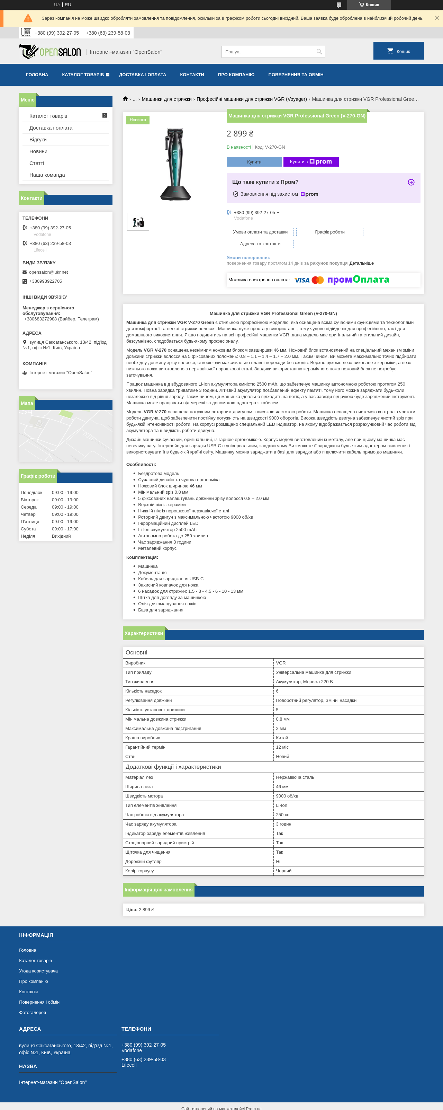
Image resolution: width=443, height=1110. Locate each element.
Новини (38, 151)
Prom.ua (254, 1097)
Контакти (192, 74)
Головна (37, 74)
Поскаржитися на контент (225, 1103)
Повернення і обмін (39, 990)
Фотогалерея (32, 1000)
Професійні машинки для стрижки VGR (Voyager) (252, 99)
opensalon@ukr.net (48, 272)
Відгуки (38, 139)
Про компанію (236, 74)
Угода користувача (38, 959)
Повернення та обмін (296, 74)
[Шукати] (319, 52)
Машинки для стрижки (167, 99)
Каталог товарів (83, 74)
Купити (254, 162)
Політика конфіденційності (278, 1103)
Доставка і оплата (142, 74)
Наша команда (47, 175)
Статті (36, 163)
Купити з (311, 162)
